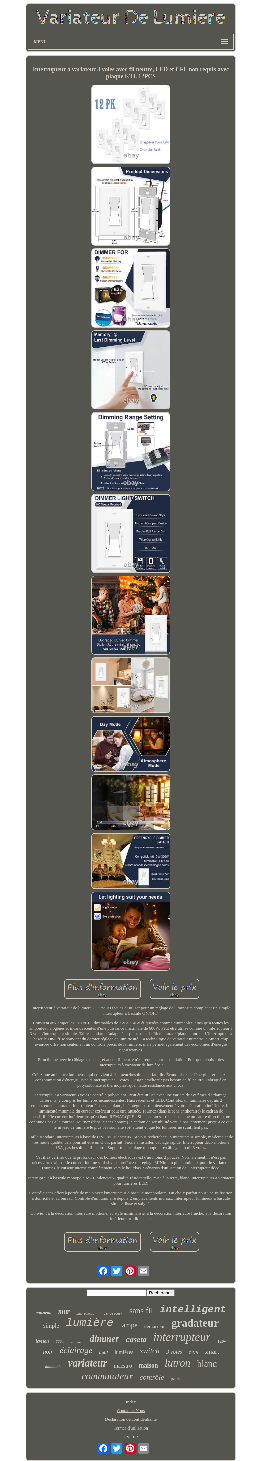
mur (64, 1311)
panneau (44, 1312)
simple (51, 1325)
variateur (87, 1363)
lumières (124, 1352)
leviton (42, 1341)
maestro (123, 1365)
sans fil (141, 1310)
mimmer (77, 1342)
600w (60, 1341)
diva (193, 1352)
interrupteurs (85, 1313)
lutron (177, 1363)
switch (150, 1351)
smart (212, 1351)
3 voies (174, 1352)
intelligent (193, 1309)
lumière (90, 1323)
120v (221, 1341)
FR (135, 1436)
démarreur (154, 1326)
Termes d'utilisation (131, 1428)
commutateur (107, 1376)
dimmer (104, 1338)
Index (131, 1401)
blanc (207, 1364)
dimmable (53, 1366)
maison (148, 1365)
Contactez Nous (131, 1410)
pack (175, 1378)
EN (126, 1436)
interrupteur (181, 1337)
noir (48, 1351)
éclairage (76, 1350)
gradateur (195, 1323)
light (103, 1352)
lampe (128, 1325)
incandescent (111, 1313)
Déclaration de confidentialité (131, 1419)
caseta (136, 1339)
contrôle (152, 1377)
